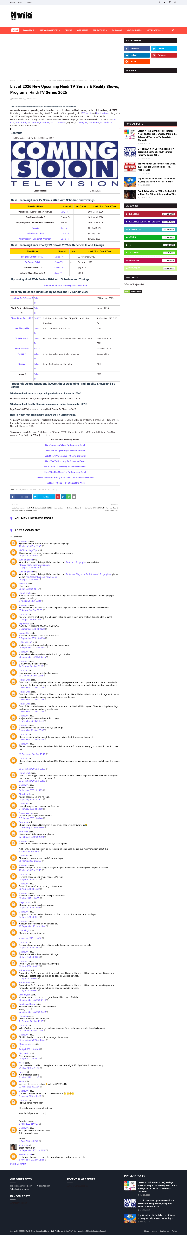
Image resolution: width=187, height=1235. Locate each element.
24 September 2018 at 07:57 (32, 647)
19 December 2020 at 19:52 (32, 1040)
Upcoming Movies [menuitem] (49, 30)
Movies (151, 237)
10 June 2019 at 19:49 (29, 907)
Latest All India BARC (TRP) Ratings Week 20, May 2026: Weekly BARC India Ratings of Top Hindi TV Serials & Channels (157, 135)
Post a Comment (18, 1164)
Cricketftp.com (43, 1186)
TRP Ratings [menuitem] (99, 30)
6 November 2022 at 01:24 (31, 1159)
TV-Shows (42, 490)
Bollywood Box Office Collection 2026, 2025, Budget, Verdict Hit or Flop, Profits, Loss (157, 167)
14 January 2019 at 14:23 (31, 790)
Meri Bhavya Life (22, 328)
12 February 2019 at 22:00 (31, 827)
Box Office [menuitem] (28, 30)
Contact (29, 2)
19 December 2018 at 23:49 (32, 754)
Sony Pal (62, 122)
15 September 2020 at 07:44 (32, 1000)
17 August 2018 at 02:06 (31, 610)
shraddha (23, 1016)
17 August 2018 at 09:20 (31, 619)
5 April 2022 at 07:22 (29, 1141)
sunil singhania (26, 559)
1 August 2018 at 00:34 (30, 601)
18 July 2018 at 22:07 (29, 579)
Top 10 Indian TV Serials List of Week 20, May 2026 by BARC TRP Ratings (156, 180)
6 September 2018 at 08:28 (32, 629)
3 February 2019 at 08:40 (31, 818)
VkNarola (23, 1145)
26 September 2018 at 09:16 (32, 657)
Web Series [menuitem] (82, 30)
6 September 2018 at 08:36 (32, 638)
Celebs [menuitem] (68, 30)
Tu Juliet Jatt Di (21, 338)
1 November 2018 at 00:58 (31, 699)
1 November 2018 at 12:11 (31, 721)
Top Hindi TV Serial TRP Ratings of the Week (65, 483)
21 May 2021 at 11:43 (29, 1068)
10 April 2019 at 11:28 (29, 879)
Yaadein (35, 228)
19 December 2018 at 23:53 (32, 769)
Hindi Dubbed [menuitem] (134, 30)
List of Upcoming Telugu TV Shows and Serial (65, 445)
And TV (37, 318)
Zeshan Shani (25, 1154)
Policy (174, 1231)
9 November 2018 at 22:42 (31, 739)
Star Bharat (93, 122)
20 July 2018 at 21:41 (29, 589)
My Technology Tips (28, 550)
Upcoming (21, 80)
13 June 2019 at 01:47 (29, 917)
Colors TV (44, 122)
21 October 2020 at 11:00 (31, 1021)
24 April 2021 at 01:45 (29, 1049)
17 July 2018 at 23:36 (29, 567)
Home (12, 2)
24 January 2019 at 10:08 (31, 809)
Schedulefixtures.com (19, 1189)
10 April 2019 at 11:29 (29, 889)
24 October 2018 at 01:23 (31, 666)
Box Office (151, 214)
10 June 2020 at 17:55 (29, 947)
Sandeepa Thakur (27, 1004)
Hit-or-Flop (151, 229)
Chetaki (21, 364)
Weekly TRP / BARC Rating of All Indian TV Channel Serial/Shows (65, 477)
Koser (21, 1062)
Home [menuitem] (15, 30)
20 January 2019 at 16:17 (31, 799)
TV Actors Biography (75, 574)
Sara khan (23, 822)
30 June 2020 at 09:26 (29, 957)
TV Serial (33, 490)
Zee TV (18, 122)
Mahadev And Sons (35, 233)
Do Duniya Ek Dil (32, 262)
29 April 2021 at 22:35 (29, 1058)
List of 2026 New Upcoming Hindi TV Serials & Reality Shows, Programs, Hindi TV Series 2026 (156, 152)
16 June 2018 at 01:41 (29, 555)
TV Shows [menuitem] (117, 30)
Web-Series (151, 268)
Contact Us (164, 1231)
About (20, 2)
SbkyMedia (24, 1053)
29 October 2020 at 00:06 (31, 1030)
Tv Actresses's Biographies (98, 574)
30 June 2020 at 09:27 (29, 966)
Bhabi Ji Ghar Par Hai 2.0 (22, 318)
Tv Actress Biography (75, 562)
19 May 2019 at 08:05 (29, 898)
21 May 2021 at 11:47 (29, 1077)
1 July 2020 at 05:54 (28, 978)
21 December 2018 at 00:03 (32, 781)
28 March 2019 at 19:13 (30, 870)
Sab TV (53, 122)
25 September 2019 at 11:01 (32, 926)
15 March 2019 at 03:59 (30, 861)
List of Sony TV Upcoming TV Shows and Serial (65, 456)
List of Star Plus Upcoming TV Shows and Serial (65, 472)
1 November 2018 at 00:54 (31, 687)
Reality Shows (22, 490)
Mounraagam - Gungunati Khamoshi (35, 239)
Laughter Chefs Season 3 (32, 257)
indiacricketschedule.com (21, 1186)
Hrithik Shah (17, 99)
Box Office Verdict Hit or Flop (151, 222)
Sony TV (27, 122)
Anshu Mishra (25, 813)
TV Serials (87, 113)
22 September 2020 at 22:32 (32, 1012)
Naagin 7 (22, 354)
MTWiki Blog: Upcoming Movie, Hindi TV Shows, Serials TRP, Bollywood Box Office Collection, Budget (65, 1231)
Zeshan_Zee (24, 994)
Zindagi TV (82, 122)
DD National (106, 122)
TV (151, 245)
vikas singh (24, 930)
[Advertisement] (65, 58)
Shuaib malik (25, 794)
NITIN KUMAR (25, 642)
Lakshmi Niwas (21, 348)
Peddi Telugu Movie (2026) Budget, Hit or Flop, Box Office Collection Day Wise (157, 192)
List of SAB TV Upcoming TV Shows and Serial (65, 450)
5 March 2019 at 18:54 (30, 851)
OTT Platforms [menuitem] (154, 30)
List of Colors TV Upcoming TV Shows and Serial (65, 467)
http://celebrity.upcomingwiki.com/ (34, 565)
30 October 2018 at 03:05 (31, 675)
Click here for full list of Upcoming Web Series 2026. (65, 285)
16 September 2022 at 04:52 (32, 1150)
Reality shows (102, 113)
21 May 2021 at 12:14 (29, 1086)
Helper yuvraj (25, 902)
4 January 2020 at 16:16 (30, 938)
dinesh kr (23, 583)
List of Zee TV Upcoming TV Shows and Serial (65, 461)
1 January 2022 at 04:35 (30, 1096)
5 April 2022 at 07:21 (29, 1124)
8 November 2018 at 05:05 (31, 730)
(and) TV (35, 122)
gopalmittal (24, 623)
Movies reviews (26, 1044)
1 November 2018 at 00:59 (31, 711)
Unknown (23, 541)
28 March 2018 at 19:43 (30, 546)
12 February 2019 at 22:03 (31, 837)
